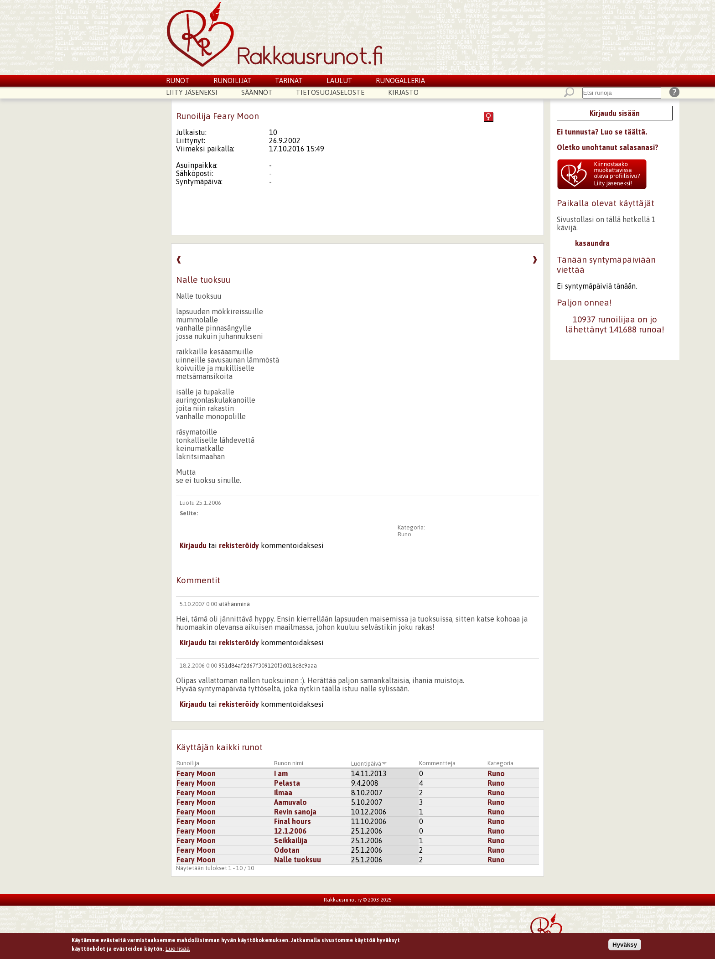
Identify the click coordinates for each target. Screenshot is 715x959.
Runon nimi (288, 763)
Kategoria (500, 763)
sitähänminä (234, 604)
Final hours (292, 821)
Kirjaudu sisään (615, 113)
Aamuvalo (290, 802)
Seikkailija (290, 840)
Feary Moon (196, 773)
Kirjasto (403, 92)
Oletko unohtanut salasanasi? (607, 147)
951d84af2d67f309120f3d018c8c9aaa (267, 665)
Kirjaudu (193, 545)
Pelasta (287, 783)
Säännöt (257, 92)
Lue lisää (178, 949)
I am (281, 773)
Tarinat (289, 80)
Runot (178, 80)
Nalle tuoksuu (297, 859)
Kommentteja (437, 763)
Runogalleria (400, 80)
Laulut (339, 80)
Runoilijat (232, 80)
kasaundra (592, 243)
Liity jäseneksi (192, 92)
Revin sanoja (295, 812)
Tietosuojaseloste (330, 92)
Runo (404, 534)
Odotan (287, 850)
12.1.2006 (290, 831)
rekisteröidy (239, 545)
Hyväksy (624, 945)
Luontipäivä (369, 763)
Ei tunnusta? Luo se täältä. (602, 132)
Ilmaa (283, 792)
